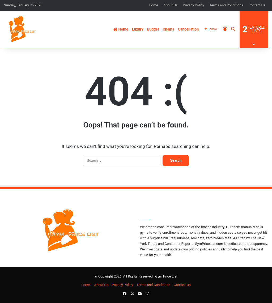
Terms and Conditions (226, 5)
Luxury (137, 29)
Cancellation (188, 29)
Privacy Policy (193, 5)
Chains (168, 29)
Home (153, 5)
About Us (170, 5)
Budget (153, 29)
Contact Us (256, 5)
